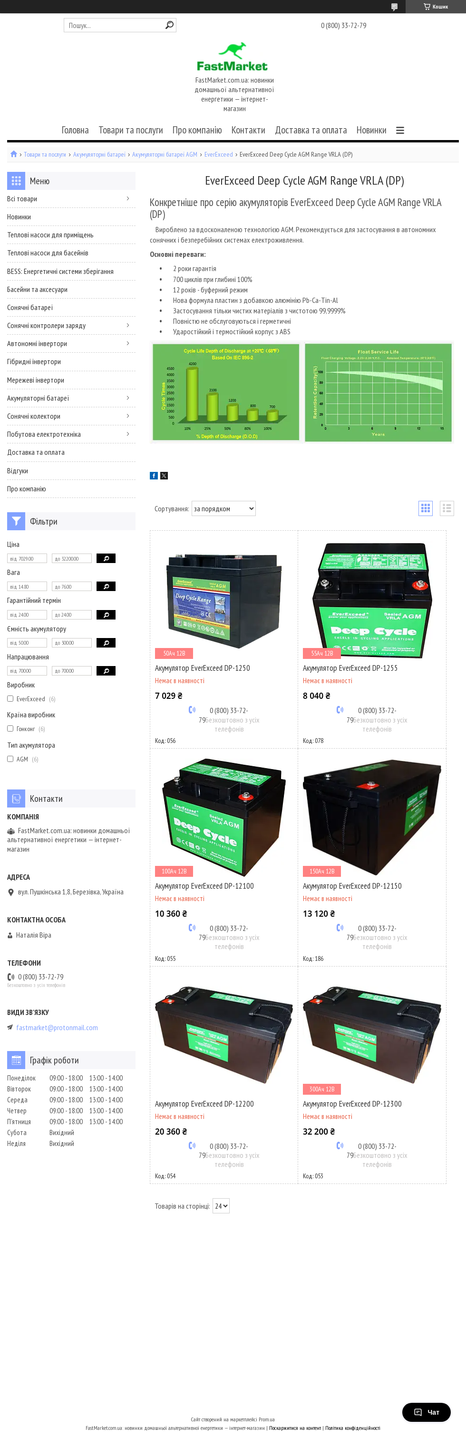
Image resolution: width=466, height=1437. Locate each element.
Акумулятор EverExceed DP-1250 (202, 668)
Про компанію (197, 129)
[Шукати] (169, 25)
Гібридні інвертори (34, 361)
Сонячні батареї (30, 307)
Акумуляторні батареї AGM (164, 154)
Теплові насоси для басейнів (47, 252)
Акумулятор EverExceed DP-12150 (352, 886)
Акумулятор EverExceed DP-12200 (204, 1103)
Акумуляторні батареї (99, 154)
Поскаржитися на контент (295, 1427)
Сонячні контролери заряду (46, 325)
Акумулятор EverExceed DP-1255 (350, 668)
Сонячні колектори (33, 416)
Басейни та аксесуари (37, 289)
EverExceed (218, 154)
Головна (75, 129)
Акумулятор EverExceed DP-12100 (204, 886)
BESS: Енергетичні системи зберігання (60, 271)
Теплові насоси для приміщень (50, 234)
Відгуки (17, 470)
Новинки (372, 129)
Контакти (248, 129)
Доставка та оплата (311, 129)
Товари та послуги (130, 129)
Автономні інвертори (37, 343)
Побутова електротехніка (44, 434)
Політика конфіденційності (352, 1427)
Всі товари (22, 198)
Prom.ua (267, 1419)
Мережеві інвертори (35, 380)
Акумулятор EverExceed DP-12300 (352, 1103)
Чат (426, 1412)
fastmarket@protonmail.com (57, 1027)
